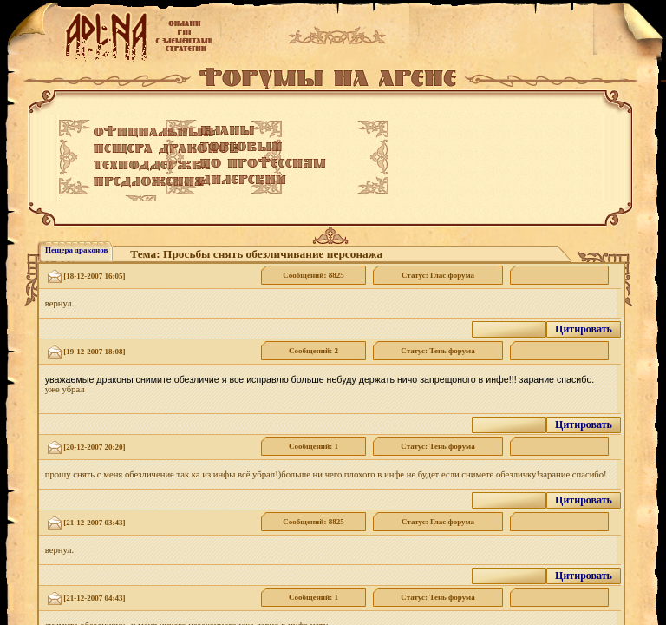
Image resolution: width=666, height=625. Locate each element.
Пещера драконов (76, 250)
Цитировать (583, 329)
